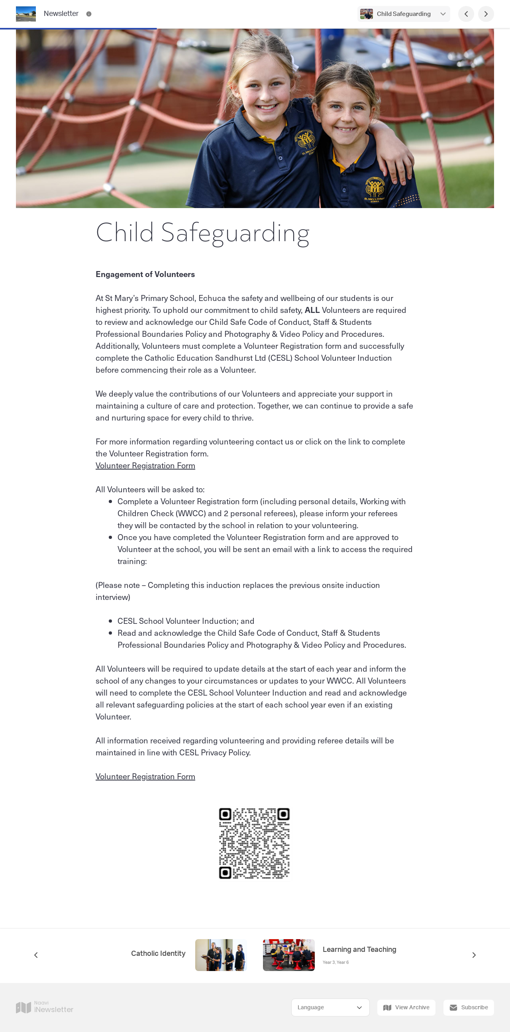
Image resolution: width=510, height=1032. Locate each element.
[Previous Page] (466, 14)
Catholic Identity (159, 953)
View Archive (406, 1008)
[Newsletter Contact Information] (89, 14)
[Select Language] (330, 1007)
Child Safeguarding (404, 14)
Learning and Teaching (359, 949)
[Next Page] (486, 14)
